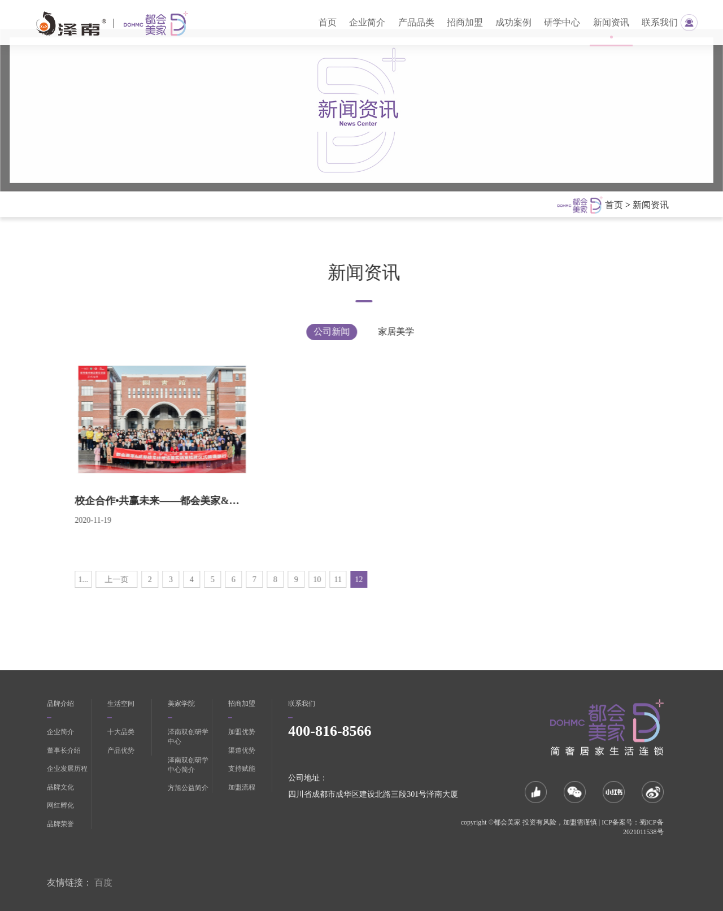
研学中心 (562, 22)
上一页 (91, 579)
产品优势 (120, 750)
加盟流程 (241, 787)
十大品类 (120, 732)
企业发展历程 (67, 769)
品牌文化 (60, 787)
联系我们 (660, 22)
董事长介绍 (64, 750)
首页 (328, 22)
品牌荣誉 (60, 824)
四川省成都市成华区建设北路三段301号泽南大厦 (373, 794)
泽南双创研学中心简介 (188, 765)
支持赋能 (241, 769)
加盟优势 (241, 732)
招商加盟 (465, 22)
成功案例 (513, 22)
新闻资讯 (611, 22)
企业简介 (367, 22)
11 (312, 579)
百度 (103, 882)
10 (291, 579)
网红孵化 (60, 805)
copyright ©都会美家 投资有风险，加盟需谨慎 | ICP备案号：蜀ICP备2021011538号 (562, 827)
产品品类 (416, 22)
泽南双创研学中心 (188, 736)
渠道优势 (241, 750)
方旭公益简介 (188, 788)
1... (58, 579)
